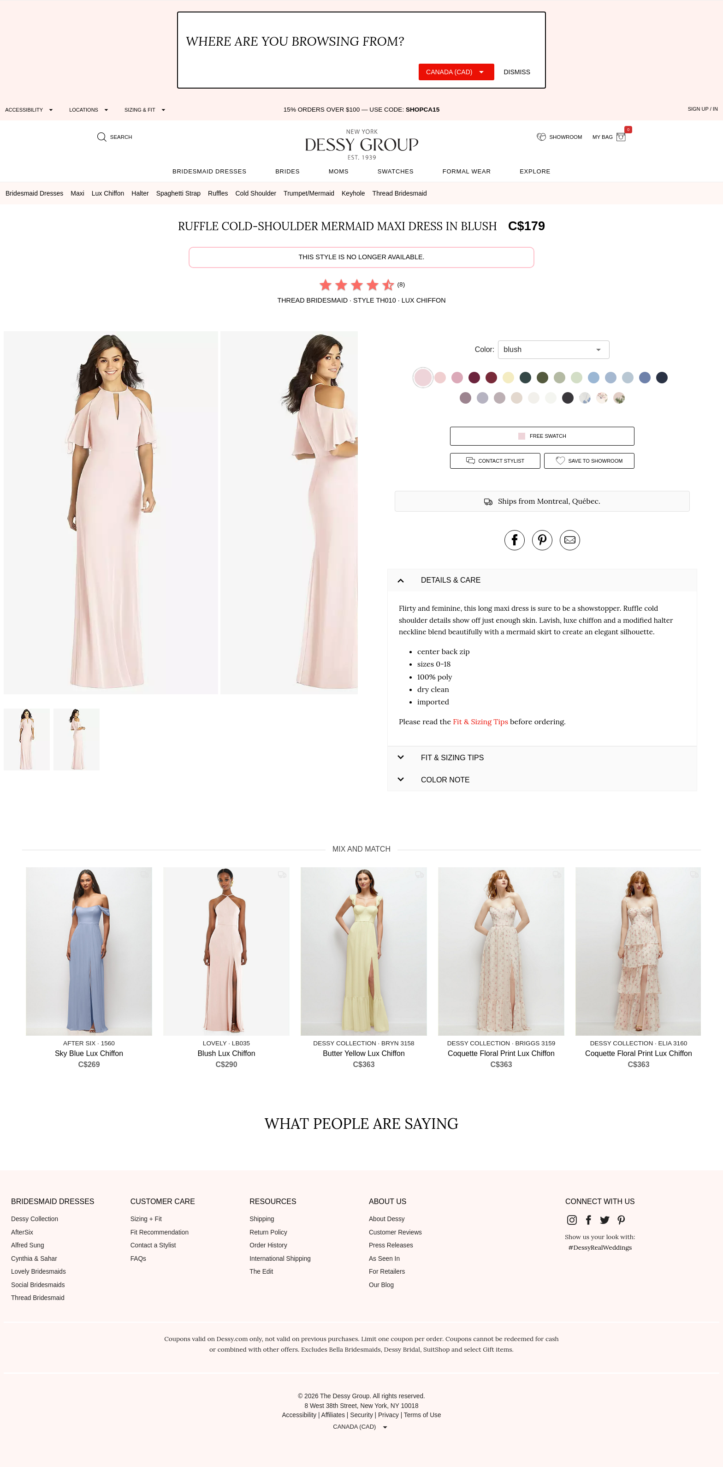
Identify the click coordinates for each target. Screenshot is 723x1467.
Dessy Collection (34, 1219)
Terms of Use (422, 1415)
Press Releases (391, 1245)
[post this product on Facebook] (514, 540)
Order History (268, 1245)
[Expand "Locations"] (90, 109)
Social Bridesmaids (38, 1285)
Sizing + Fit (146, 1219)
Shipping (261, 1219)
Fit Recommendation (159, 1232)
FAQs (138, 1258)
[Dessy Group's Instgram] (575, 1220)
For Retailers (387, 1271)
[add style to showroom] (589, 460)
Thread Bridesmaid (38, 1297)
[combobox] (547, 349)
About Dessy (387, 1219)
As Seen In (384, 1258)
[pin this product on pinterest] (542, 540)
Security (361, 1415)
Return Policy (268, 1232)
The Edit (261, 1271)
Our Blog (381, 1285)
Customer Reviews (395, 1232)
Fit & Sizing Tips (480, 721)
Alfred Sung (27, 1245)
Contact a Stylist (153, 1245)
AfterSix (22, 1232)
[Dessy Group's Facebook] (592, 1220)
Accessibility (299, 1415)
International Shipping (280, 1258)
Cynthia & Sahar (34, 1258)
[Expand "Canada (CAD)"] (456, 72)
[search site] (114, 137)
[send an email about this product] (570, 540)
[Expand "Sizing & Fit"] (146, 109)
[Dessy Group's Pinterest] (624, 1220)
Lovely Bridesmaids (38, 1271)
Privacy (388, 1415)
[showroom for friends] (559, 137)
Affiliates (333, 1415)
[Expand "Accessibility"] (30, 109)
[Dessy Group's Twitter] (608, 1220)
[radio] (325, 284)
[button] (112, 514)
